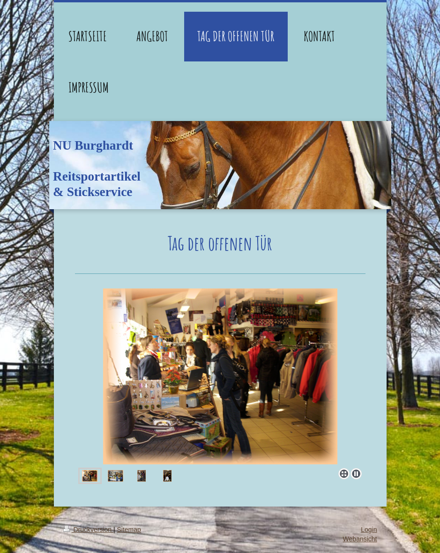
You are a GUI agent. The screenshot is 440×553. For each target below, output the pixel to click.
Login (369, 529)
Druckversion (88, 529)
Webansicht (360, 539)
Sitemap (129, 529)
